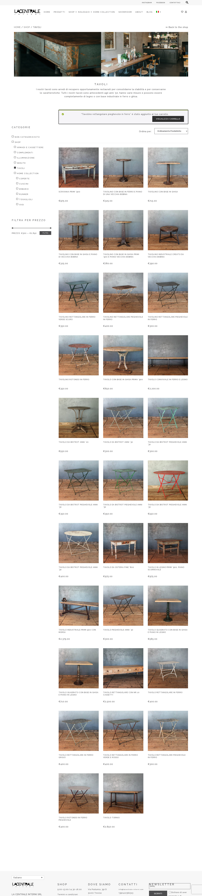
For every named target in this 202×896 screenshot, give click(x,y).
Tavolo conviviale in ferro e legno (168, 379)
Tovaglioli (26, 199)
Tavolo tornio (111, 818)
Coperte (24, 179)
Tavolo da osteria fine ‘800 (118, 567)
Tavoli (21, 168)
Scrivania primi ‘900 (69, 192)
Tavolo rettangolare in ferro (165, 692)
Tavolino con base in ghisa (163, 192)
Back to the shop (177, 27)
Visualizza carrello (168, 119)
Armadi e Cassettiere (30, 147)
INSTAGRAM (147, 2)
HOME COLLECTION (28, 173)
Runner (23, 194)
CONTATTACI (175, 2)
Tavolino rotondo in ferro (74, 379)
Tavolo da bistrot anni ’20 (74, 442)
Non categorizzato (27, 137)
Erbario (24, 189)
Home (17, 27)
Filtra (45, 233)
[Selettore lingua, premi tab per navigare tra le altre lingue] (28, 877)
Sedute (21, 163)
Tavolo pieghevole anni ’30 (118, 630)
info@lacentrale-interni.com (130, 889)
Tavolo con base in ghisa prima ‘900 (123, 379)
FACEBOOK (160, 2)
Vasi (21, 205)
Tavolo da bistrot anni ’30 (118, 442)
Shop (27, 27)
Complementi (25, 153)
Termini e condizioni (67, 894)
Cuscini (24, 184)
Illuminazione (26, 158)
